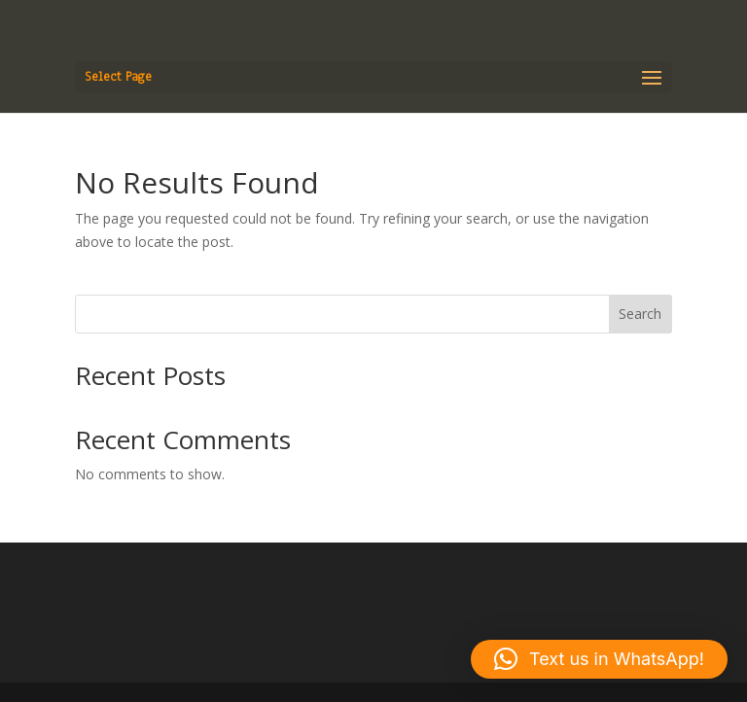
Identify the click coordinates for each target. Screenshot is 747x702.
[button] (599, 659)
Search (640, 313)
